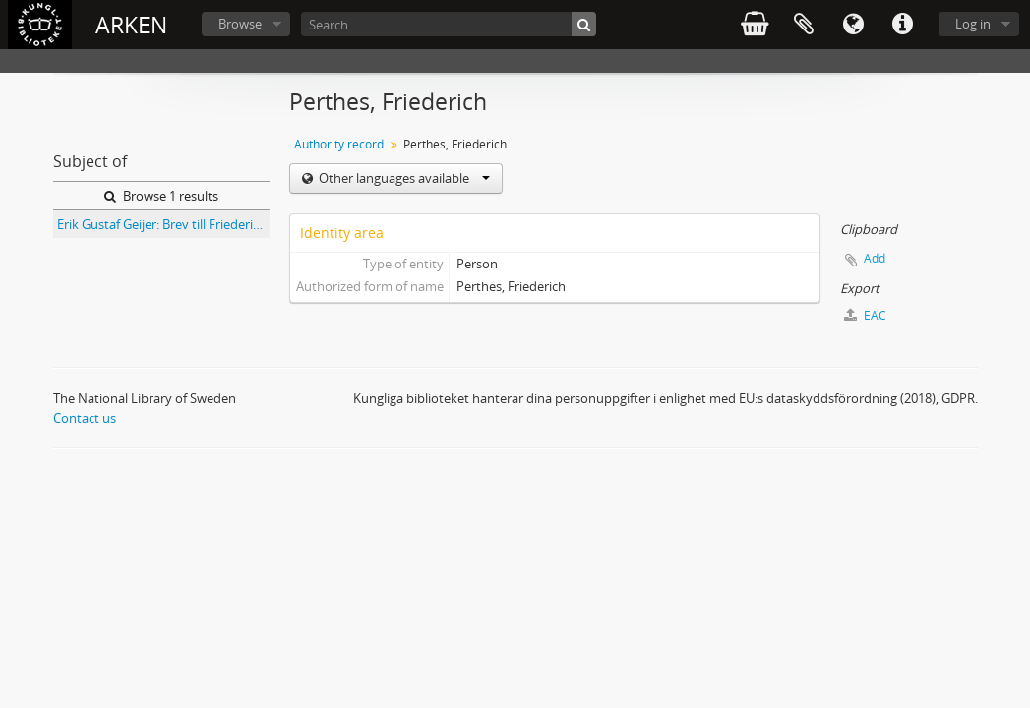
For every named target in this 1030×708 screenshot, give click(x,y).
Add (874, 258)
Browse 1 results (161, 196)
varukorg (754, 24)
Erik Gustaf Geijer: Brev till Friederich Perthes (163, 224)
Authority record (339, 144)
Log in (973, 23)
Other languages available (403, 178)
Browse (240, 23)
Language (853, 24)
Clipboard (803, 24)
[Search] (448, 24)
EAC (865, 315)
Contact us (84, 418)
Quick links (902, 24)
